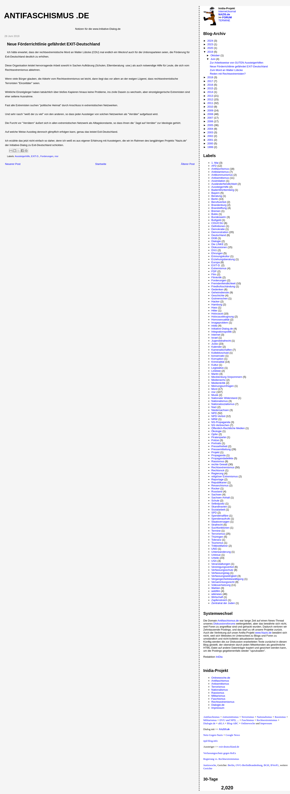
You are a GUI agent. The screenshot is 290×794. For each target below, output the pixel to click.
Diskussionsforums (224, 623)
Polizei (215, 440)
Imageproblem (219, 322)
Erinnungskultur (220, 256)
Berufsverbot (218, 201)
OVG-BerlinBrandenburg (249, 765)
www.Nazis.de (263, 632)
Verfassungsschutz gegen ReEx (219, 753)
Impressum (217, 707)
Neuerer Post (13, 163)
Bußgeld (216, 220)
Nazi (214, 407)
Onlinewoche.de (220, 677)
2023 (210, 44)
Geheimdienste (220, 292)
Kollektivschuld (220, 352)
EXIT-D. (35, 156)
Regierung (217, 473)
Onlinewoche (248, 723)
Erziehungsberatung (223, 259)
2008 (210, 114)
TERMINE (224, 20)
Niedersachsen (220, 410)
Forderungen (46, 156)
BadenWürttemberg (222, 189)
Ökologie (216, 431)
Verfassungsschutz (222, 569)
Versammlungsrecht (223, 581)
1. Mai (215, 162)
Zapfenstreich (219, 600)
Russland (216, 491)
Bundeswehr (218, 217)
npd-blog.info (210, 740)
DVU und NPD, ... (229, 720)
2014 (210, 91)
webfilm (215, 591)
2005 (210, 125)
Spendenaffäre (220, 515)
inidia (214, 325)
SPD (214, 512)
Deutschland (218, 235)
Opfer (214, 434)
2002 (210, 136)
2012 (210, 99)
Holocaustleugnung (222, 316)
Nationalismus (219, 401)
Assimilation (218, 180)
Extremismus (219, 268)
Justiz (214, 343)
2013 (210, 95)
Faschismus (218, 698)
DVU (214, 250)
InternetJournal (227, 11)
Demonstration (220, 232)
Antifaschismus (220, 168)
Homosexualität (220, 319)
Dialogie (216, 241)
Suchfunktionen (220, 527)
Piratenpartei (218, 437)
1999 (210, 147)
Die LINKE (217, 244)
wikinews (216, 594)
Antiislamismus (220, 171)
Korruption (217, 358)
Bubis (214, 214)
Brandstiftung (219, 208)
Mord (214, 388)
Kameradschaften (221, 349)
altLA (221, 723)
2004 (210, 128)
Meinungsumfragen (222, 385)
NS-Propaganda (220, 422)
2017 (210, 81)
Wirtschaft (217, 597)
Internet (215, 334)
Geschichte (218, 295)
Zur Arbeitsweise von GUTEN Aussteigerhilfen (236, 62)
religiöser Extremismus (224, 476)
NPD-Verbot (218, 416)
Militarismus (218, 695)
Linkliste (216, 370)
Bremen (216, 211)
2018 (210, 77)
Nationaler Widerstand (224, 398)
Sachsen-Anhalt (220, 497)
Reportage (217, 479)
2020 (210, 47)
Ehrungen (217, 253)
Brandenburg (219, 204)
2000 (210, 143)
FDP (214, 271)
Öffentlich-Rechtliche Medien (228, 428)
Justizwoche (209, 765)
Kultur (214, 364)
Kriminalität (217, 361)
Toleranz (216, 539)
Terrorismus (218, 533)
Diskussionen (219, 247)
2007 (210, 117)
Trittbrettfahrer (219, 545)
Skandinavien (219, 506)
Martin (215, 373)
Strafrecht (217, 524)
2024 (210, 40)
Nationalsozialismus (223, 404)
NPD (214, 413)
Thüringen (217, 536)
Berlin (214, 198)
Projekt (215, 452)
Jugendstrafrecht (221, 340)
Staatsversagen (220, 521)
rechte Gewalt (219, 464)
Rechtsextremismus (222, 467)
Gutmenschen (219, 298)
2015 (210, 88)
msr (56, 156)
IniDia (219, 656)
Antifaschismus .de (46, 15)
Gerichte (207, 768)
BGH (266, 765)
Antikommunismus (222, 174)
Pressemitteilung (221, 449)
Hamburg (216, 304)
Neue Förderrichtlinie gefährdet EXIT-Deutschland (239, 66)
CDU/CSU (217, 223)
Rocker (215, 488)
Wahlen (215, 588)
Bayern (215, 192)
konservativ (218, 355)
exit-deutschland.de (229, 746)
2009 (210, 110)
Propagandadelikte (222, 458)
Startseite (100, 163)
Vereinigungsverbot (222, 566)
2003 (210, 132)
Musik (214, 394)
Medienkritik (218, 382)
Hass (214, 307)
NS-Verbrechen (220, 425)
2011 (210, 103)
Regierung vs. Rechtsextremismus (221, 758)
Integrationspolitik (221, 331)
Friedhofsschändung (223, 286)
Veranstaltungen (220, 563)
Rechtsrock (218, 470)
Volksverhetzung (221, 585)
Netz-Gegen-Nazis (213, 734)
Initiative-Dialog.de (222, 328)
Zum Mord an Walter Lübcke (226, 70)
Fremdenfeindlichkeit (223, 283)
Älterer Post (188, 163)
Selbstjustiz (218, 503)
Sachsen (216, 494)
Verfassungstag (220, 572)
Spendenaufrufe (220, 518)
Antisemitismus (220, 177)
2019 (210, 51)
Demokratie (218, 229)
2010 (210, 106)
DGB (214, 238)
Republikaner (219, 482)
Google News (233, 734)
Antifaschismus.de (228, 620)
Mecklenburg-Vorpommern (226, 376)
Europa (215, 262)
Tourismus (217, 542)
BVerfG (274, 765)
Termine (216, 530)
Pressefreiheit (219, 446)
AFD (214, 165)
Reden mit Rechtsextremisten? (228, 73)
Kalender (216, 346)
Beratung (216, 195)
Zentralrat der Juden (223, 603)
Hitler (214, 310)
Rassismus (217, 461)
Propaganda (218, 455)
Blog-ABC (232, 723)
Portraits (216, 443)
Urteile (215, 557)
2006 (210, 121)
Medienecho (218, 379)
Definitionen (218, 226)
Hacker (215, 301)
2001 (210, 139)
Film (213, 274)
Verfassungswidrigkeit (224, 575)
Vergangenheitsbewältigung (227, 578)
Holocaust (217, 313)
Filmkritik (216, 277)
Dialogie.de (218, 704)
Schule (215, 500)
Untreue (216, 554)
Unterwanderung (221, 551)
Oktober (215, 55)
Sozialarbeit (218, 509)
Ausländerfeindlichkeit (224, 183)
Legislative (217, 367)
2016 (210, 84)
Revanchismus (220, 485)
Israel (214, 337)
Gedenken (217, 289)
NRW (214, 419)
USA (214, 560)
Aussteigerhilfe (22, 156)
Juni (213, 59)
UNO (214, 548)
